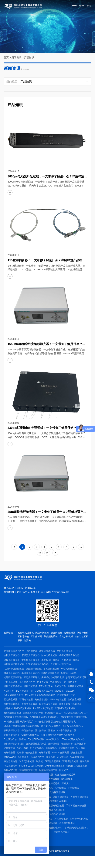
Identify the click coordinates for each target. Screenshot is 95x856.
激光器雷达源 (10, 761)
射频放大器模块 (51, 779)
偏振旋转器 (51, 748)
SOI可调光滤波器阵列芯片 (74, 717)
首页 (6, 57)
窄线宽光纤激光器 (31, 655)
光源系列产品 (37, 757)
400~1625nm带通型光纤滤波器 (49, 814)
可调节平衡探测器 (79, 796)
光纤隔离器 (53, 743)
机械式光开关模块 (13, 686)
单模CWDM (10, 757)
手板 (20, 640)
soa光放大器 (52, 739)
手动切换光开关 (58, 682)
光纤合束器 (23, 757)
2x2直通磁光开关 (24, 691)
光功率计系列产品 (79, 818)
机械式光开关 (30, 686)
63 (40, 553)
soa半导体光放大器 (66, 730)
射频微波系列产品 (48, 770)
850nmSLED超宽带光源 (31, 765)
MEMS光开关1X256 (64, 691)
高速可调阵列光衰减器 (70, 704)
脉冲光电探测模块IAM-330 (54, 801)
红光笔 (39, 761)
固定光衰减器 (10, 699)
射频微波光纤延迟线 (65, 774)
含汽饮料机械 (66, 636)
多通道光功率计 (67, 823)
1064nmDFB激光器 (55, 765)
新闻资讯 (16, 57)
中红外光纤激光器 (31, 660)
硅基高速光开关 (75, 686)
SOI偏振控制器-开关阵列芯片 (18, 721)
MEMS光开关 (46, 686)
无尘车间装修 (42, 632)
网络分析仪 (82, 632)
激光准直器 (76, 752)
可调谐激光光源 (70, 761)
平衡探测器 (73, 788)
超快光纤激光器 (47, 651)
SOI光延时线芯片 (54, 712)
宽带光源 (84, 761)
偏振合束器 (31, 752)
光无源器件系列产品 (36, 743)
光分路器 (80, 748)
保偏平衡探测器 (61, 796)
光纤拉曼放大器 (12, 734)
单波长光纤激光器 (50, 660)
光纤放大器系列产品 (72, 726)
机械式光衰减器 (12, 704)
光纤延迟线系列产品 (60, 664)
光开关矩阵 (42, 682)
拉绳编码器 (69, 632)
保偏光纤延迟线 (34, 668)
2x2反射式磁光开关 (13, 695)
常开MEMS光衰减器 (65, 708)
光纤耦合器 (9, 752)
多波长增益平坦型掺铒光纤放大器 (58, 734)
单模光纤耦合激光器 (69, 655)
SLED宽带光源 (26, 761)
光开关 (27, 640)
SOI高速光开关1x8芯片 (76, 712)
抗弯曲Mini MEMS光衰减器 (17, 708)
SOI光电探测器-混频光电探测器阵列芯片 (55, 721)
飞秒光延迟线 (10, 682)
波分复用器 (80, 743)
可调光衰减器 (26, 699)
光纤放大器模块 (47, 730)
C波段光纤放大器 (30, 734)
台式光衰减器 (74, 699)
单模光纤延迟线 (69, 668)
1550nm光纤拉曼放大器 (73, 739)
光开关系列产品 (27, 682)
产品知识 (29, 57)
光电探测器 (60, 788)
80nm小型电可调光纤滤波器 (50, 810)
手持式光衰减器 (29, 704)
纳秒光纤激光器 (65, 651)
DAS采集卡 (67, 779)
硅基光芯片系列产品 (33, 712)
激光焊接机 (56, 632)
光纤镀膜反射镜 (66, 748)
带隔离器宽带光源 (28, 770)
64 (47, 553)
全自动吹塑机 (81, 636)
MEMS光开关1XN (44, 691)
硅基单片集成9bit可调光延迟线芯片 (21, 726)
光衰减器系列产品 (66, 695)
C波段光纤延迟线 (50, 673)
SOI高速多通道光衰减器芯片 (44, 717)
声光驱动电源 (61, 818)
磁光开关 (72, 682)
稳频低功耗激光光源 (76, 765)
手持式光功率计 (49, 823)
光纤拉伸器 (22, 748)
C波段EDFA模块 (36, 739)
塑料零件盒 (23, 636)
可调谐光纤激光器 (70, 660)
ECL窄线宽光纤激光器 (37, 664)
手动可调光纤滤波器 (76, 805)
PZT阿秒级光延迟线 (14, 668)
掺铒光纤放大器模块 (14, 743)
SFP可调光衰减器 (48, 704)
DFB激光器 (62, 757)
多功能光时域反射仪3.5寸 (50, 827)
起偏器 (20, 752)
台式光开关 (60, 686)
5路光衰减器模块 (12, 712)
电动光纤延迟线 (12, 673)
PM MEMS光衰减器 (43, 708)
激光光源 (50, 757)
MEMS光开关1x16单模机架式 (40, 695)
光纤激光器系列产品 (14, 651)
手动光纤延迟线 (51, 668)
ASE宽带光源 (77, 757)
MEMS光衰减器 (58, 699)
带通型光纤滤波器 (55, 805)
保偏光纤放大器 (29, 730)
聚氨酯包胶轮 (51, 636)
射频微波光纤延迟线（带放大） (55, 783)
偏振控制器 (67, 743)
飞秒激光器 (31, 651)
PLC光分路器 (36, 748)
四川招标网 (36, 636)
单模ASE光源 (10, 770)
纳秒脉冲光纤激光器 (14, 664)
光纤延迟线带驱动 (13, 677)
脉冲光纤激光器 (49, 655)
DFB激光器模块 (52, 761)
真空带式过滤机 (26, 632)
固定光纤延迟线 (32, 677)
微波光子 (63, 770)
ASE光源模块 (10, 765)
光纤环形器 (44, 752)
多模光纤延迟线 (68, 673)
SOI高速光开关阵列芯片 (16, 717)
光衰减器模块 (41, 699)
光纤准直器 (9, 748)
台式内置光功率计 (60, 832)
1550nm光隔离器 (60, 752)
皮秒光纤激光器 (12, 655)
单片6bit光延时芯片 (50, 726)
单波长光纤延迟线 (31, 673)
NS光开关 (9, 691)
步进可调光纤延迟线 (76, 677)
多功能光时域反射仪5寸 (77, 827)
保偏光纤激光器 (12, 660)
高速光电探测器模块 (55, 792)
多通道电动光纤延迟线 (52, 677)
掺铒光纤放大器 (12, 730)
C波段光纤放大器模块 (15, 739)
